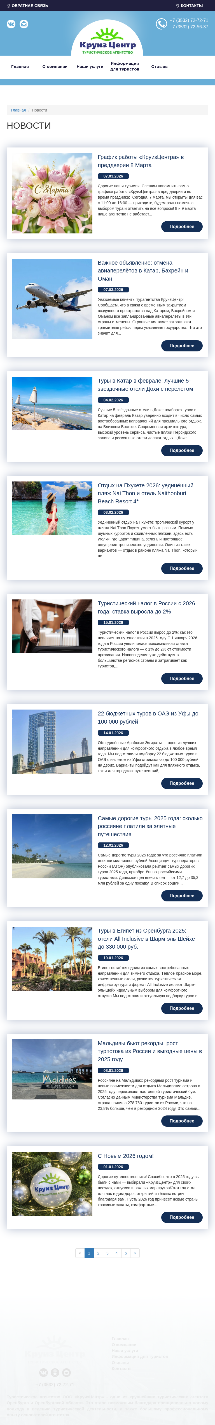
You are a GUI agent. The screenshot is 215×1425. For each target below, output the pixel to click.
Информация (125, 67)
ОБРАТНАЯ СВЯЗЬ (27, 5)
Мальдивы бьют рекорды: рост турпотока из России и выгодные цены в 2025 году (150, 1051)
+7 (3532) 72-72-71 (189, 20)
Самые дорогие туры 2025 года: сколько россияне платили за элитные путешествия (150, 826)
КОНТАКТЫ (189, 5)
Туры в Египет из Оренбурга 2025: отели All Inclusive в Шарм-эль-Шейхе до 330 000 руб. (146, 939)
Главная (20, 67)
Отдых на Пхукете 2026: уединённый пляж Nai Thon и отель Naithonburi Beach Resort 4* (146, 493)
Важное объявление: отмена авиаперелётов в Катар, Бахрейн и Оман (143, 271)
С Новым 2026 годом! (126, 1156)
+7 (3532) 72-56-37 (189, 26)
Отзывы (160, 67)
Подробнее (182, 226)
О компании (54, 67)
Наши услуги (90, 67)
